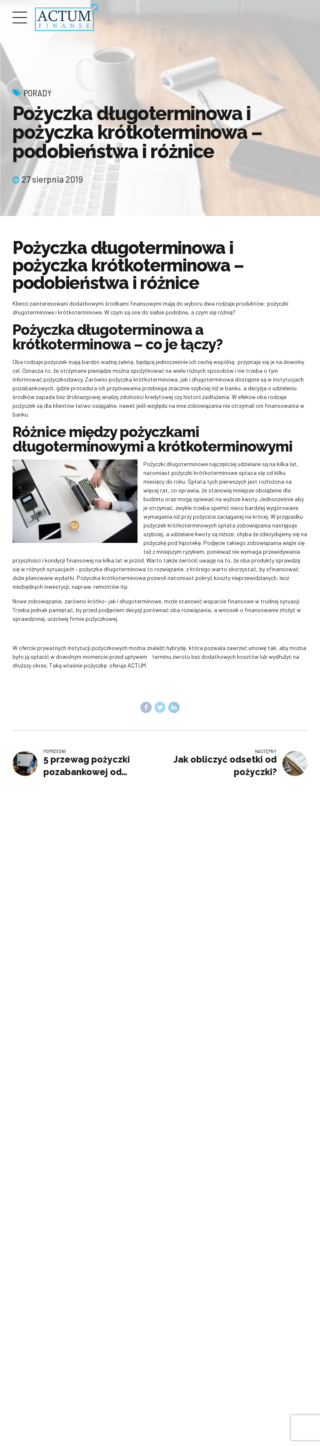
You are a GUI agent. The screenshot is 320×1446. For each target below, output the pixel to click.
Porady (37, 93)
